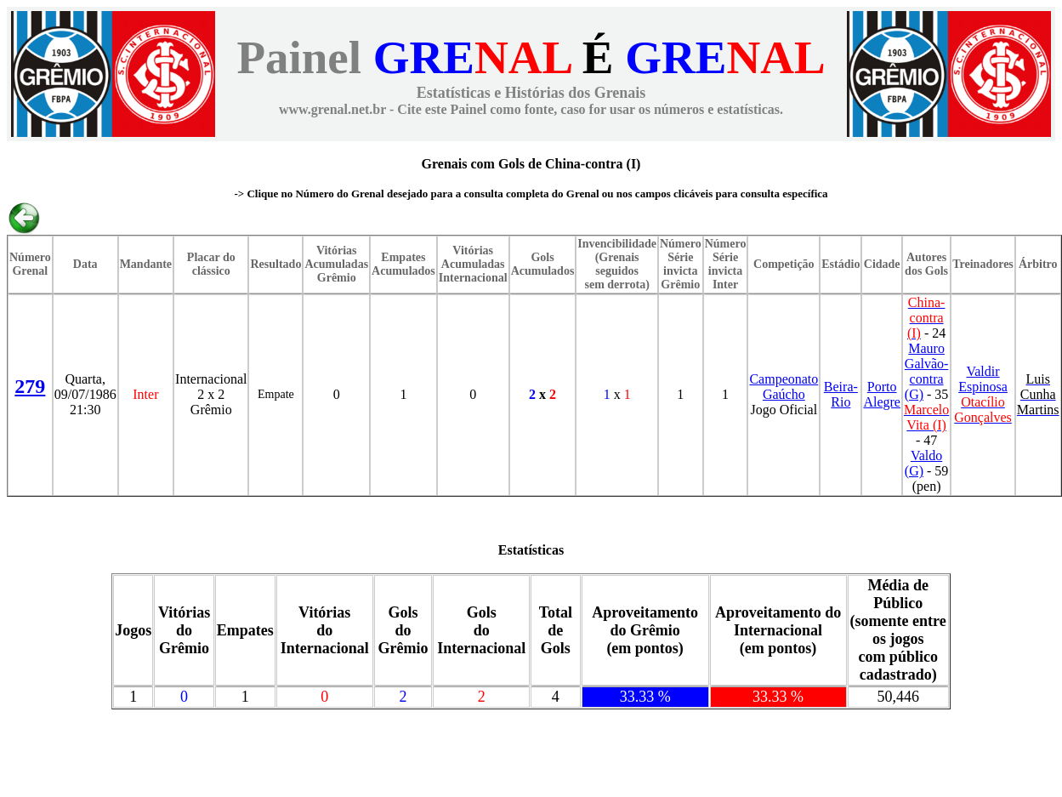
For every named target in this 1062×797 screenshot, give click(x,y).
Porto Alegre (881, 394)
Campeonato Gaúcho (783, 386)
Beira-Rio (841, 394)
